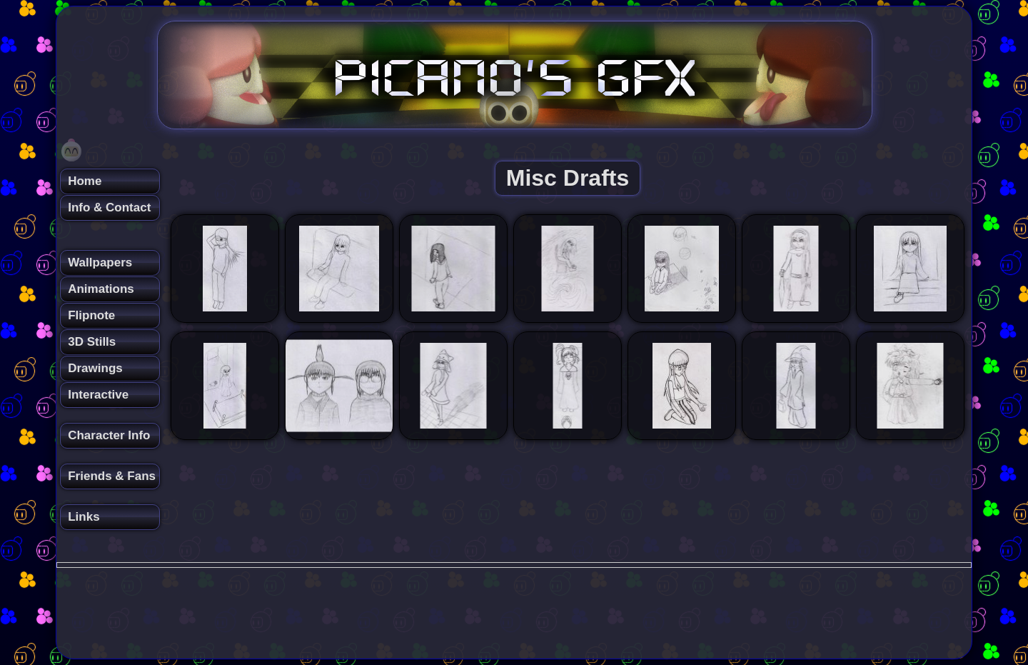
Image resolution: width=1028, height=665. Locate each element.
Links (83, 517)
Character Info (109, 435)
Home (84, 181)
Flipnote (91, 315)
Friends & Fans (112, 476)
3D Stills (92, 342)
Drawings (95, 368)
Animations (101, 289)
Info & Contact (109, 207)
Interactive (98, 394)
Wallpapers (100, 262)
